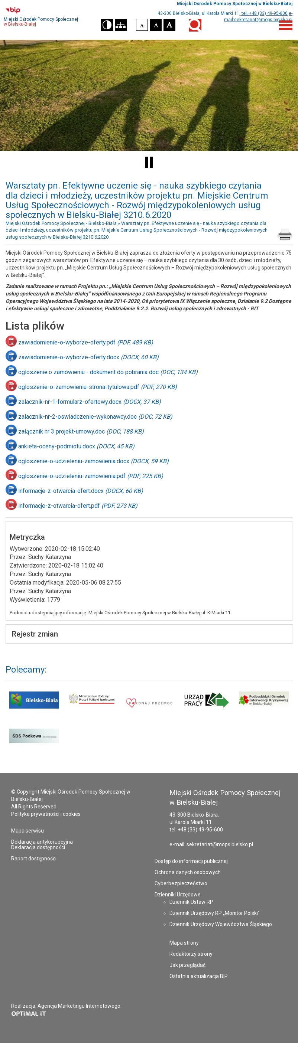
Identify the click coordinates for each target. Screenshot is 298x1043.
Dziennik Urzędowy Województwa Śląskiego (220, 924)
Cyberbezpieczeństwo (181, 883)
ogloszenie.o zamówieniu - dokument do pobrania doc (108, 372)
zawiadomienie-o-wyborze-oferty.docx (88, 357)
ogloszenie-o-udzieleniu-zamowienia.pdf (90, 476)
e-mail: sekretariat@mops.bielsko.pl (211, 844)
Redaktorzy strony (191, 954)
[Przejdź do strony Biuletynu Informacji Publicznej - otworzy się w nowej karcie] (49, 10)
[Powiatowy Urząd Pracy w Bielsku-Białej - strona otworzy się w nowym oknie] (206, 706)
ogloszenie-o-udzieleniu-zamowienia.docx (93, 461)
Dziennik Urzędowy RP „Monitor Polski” (214, 913)
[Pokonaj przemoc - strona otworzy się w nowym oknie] (149, 706)
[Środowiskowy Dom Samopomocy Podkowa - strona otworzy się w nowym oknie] (34, 743)
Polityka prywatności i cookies (46, 814)
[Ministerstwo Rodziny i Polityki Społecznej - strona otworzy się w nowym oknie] (91, 706)
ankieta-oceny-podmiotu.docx (76, 446)
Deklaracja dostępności (38, 847)
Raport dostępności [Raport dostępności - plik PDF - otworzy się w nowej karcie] (33, 858)
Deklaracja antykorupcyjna (42, 842)
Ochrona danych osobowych (188, 872)
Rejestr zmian (35, 634)
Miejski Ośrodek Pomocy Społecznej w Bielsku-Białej (234, 3)
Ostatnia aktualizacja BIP (198, 976)
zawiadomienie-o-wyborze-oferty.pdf (85, 342)
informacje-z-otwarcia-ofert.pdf (77, 505)
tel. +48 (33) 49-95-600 (264, 13)
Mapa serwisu (27, 831)
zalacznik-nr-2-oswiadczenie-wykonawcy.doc (95, 416)
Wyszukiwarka (195, 25)
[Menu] (286, 24)
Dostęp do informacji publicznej (191, 861)
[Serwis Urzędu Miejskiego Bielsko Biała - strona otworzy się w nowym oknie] (34, 706)
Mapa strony (184, 943)
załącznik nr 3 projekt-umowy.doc (81, 431)
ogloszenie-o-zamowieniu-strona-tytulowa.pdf (97, 386)
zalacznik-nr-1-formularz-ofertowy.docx (89, 401)
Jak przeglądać (187, 965)
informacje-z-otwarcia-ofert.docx (80, 490)
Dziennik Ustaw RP (191, 902)
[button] (107, 25)
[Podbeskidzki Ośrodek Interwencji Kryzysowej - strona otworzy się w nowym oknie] (264, 706)
